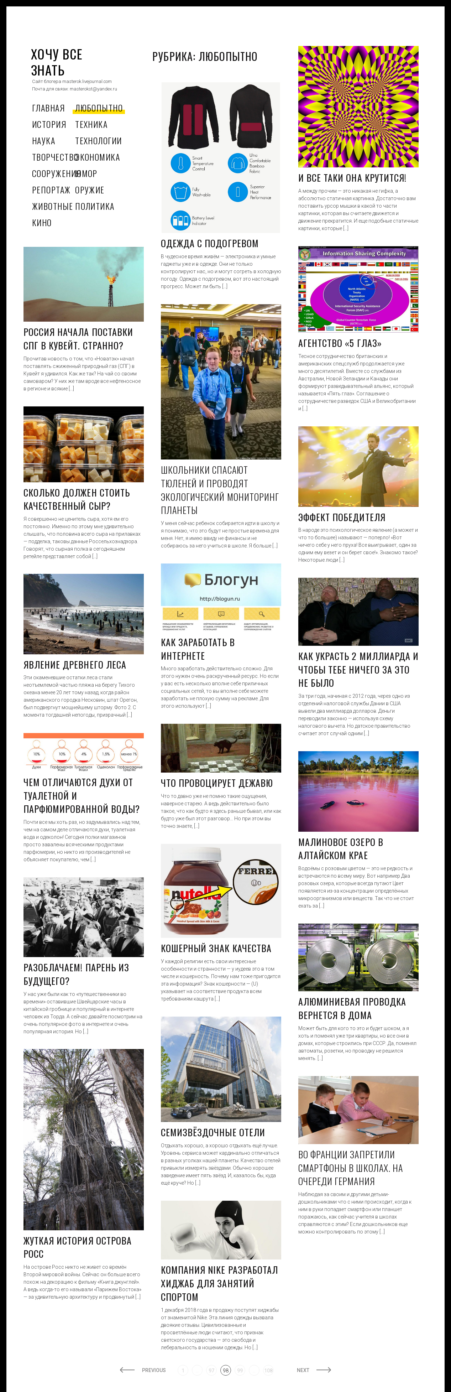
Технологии (98, 140)
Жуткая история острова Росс (77, 1247)
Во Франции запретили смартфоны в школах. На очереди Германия (350, 1167)
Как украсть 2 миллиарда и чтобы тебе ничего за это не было (358, 669)
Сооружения (56, 173)
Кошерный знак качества (216, 948)
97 (211, 1370)
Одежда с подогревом (210, 243)
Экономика (97, 156)
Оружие (90, 189)
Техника (91, 124)
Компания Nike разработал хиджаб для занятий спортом (219, 1283)
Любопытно (99, 107)
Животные (52, 205)
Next (304, 1370)
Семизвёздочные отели (213, 1132)
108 (268, 1370)
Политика (95, 205)
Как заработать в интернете (198, 649)
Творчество (55, 156)
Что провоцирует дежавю (217, 783)
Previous (153, 1370)
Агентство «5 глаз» (340, 343)
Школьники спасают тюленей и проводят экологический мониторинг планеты (220, 490)
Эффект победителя (342, 517)
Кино (42, 222)
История (49, 124)
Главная (48, 107)
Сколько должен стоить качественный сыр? (76, 499)
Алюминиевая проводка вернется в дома (352, 1008)
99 (240, 1370)
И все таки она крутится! (352, 178)
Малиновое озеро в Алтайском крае (340, 848)
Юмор (86, 173)
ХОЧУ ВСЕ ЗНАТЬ (57, 61)
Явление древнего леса (74, 664)
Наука (43, 140)
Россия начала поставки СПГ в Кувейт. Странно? (78, 338)
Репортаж (51, 189)
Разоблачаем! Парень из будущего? (76, 974)
